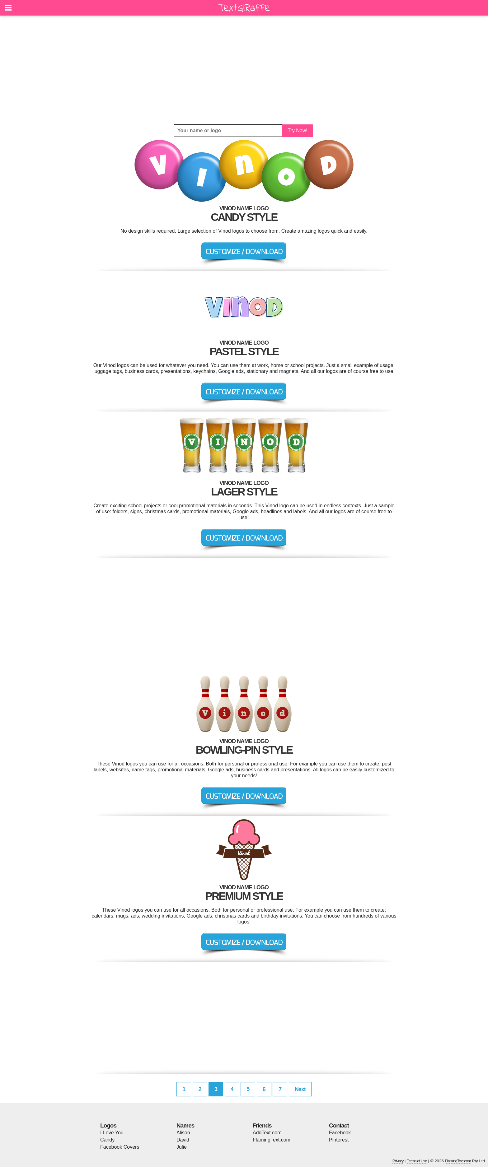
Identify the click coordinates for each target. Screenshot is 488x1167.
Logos (108, 1125)
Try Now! (297, 130)
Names (185, 1125)
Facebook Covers (119, 1147)
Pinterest (339, 1139)
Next (300, 1089)
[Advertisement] (244, 70)
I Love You (112, 1132)
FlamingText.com (271, 1139)
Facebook (340, 1132)
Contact (339, 1125)
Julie (181, 1147)
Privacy (398, 1161)
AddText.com (267, 1132)
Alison (183, 1132)
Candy (107, 1139)
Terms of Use (417, 1161)
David (182, 1139)
